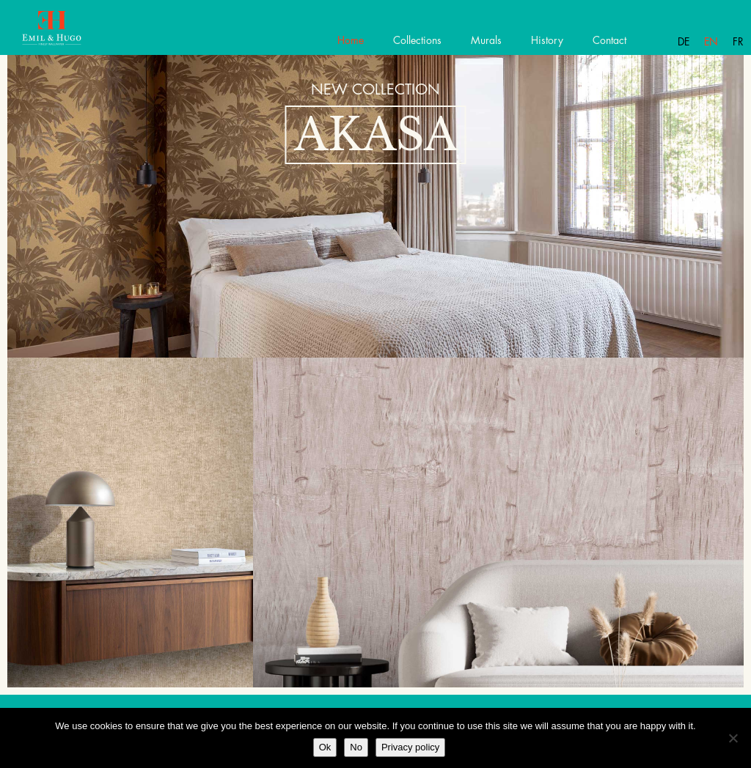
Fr (738, 42)
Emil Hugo (64, 33)
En (711, 42)
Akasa (376, 135)
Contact (609, 40)
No (356, 747)
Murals (486, 40)
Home (350, 40)
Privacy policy (410, 747)
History (547, 40)
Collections (417, 40)
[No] (732, 738)
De (683, 42)
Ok (325, 747)
